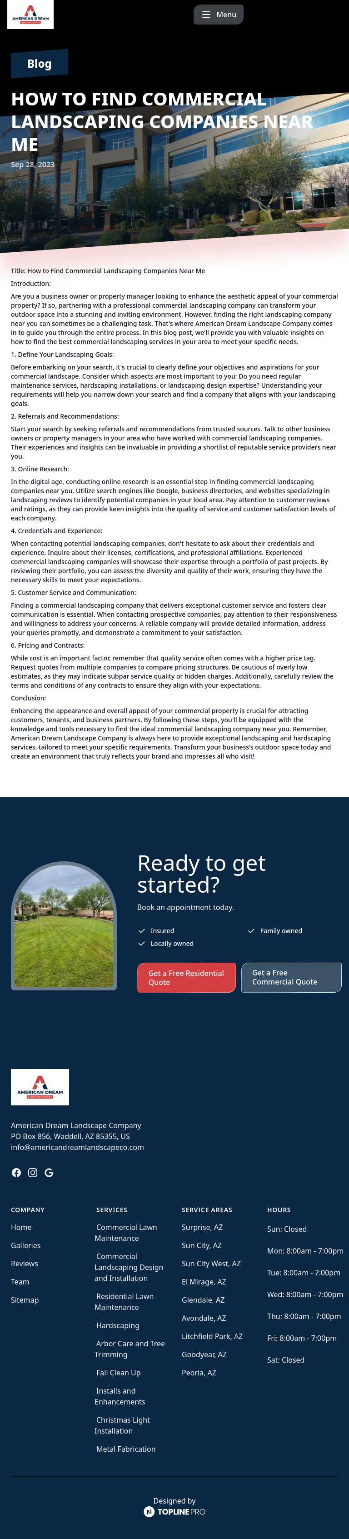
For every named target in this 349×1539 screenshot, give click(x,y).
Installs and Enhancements (120, 1396)
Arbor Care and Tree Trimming (130, 1349)
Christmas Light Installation (122, 1425)
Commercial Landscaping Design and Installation (129, 1267)
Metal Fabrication (126, 1449)
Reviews (24, 1264)
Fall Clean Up (118, 1373)
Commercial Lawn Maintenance (126, 1232)
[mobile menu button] (317, 15)
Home (21, 1227)
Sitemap (25, 1300)
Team (20, 1282)
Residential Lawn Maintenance (124, 1301)
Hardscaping (118, 1325)
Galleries (25, 1245)
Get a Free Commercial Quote (284, 977)
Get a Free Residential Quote (186, 977)
